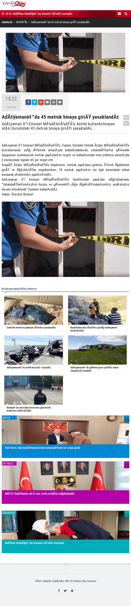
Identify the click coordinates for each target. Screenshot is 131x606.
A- (126, 123)
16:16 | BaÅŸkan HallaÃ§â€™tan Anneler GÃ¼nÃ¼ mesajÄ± (38, 13)
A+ (126, 117)
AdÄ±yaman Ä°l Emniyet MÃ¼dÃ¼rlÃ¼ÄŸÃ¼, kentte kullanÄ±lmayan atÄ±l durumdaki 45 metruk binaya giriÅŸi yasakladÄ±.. (58, 126)
